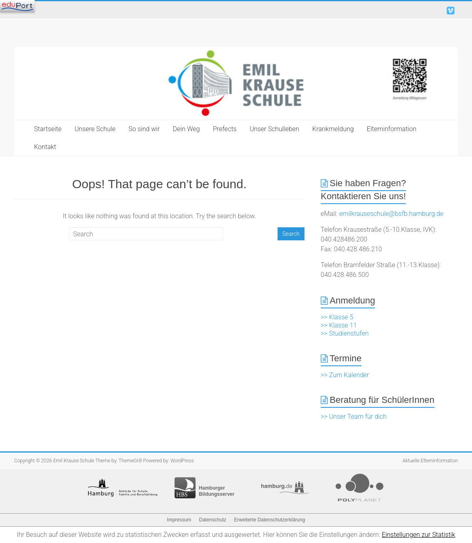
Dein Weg (186, 129)
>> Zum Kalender (345, 375)
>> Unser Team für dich (354, 416)
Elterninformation (392, 129)
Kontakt (45, 147)
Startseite (48, 129)
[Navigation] (17, 6)
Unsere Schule (95, 129)
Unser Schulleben (274, 129)
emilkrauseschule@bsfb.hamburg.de (391, 214)
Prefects (224, 129)
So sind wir (144, 129)
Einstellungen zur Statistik (418, 535)
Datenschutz (212, 520)
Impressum (179, 520)
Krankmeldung (333, 129)
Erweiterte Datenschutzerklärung (269, 520)
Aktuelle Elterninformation (430, 461)
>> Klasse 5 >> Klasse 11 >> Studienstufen (345, 325)
